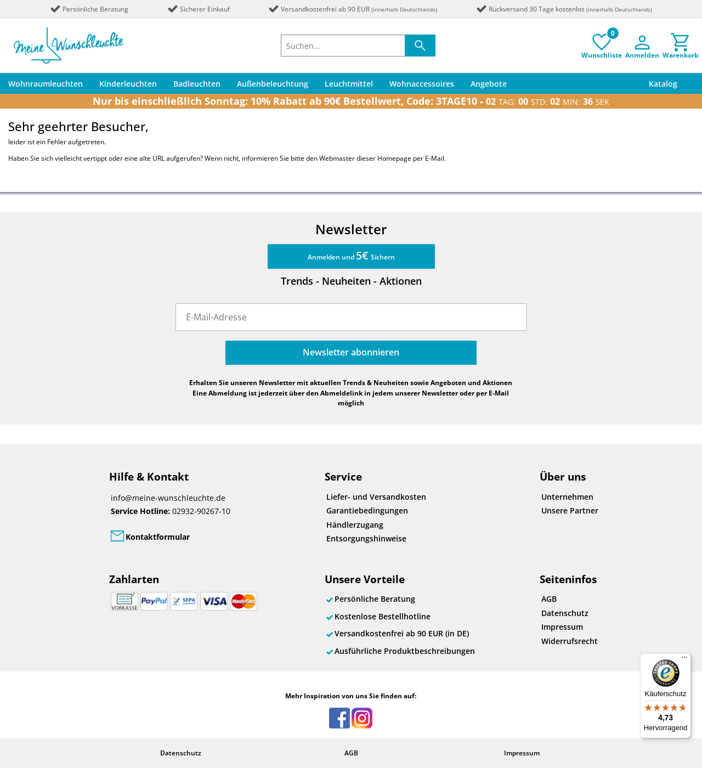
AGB (549, 599)
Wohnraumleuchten (45, 83)
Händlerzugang (354, 524)
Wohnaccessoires (421, 83)
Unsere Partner (569, 510)
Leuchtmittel (349, 83)
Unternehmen (567, 497)
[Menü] (684, 660)
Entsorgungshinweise (366, 538)
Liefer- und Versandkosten (376, 497)
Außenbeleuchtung (272, 83)
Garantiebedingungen (367, 510)
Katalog (663, 83)
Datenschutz (564, 613)
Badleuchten (196, 83)
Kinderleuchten (128, 83)
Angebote (489, 83)
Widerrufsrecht (569, 641)
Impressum (562, 627)
